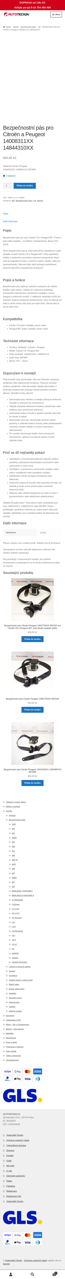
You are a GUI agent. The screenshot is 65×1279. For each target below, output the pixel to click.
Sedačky (12, 993)
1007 (14, 824)
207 (13, 833)
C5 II (14, 940)
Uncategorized (12, 1060)
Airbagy (12, 815)
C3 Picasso (17, 918)
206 (13, 829)
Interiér (16, 27)
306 (13, 847)
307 (13, 851)
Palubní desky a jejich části (21, 980)
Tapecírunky (14, 1002)
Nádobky (10, 1033)
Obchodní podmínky (15, 1176)
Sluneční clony (15, 998)
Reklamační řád (13, 1196)
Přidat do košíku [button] (32, 639)
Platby (9, 1181)
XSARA (15, 958)
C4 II (14, 927)
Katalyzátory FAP (13, 1020)
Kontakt (9, 1156)
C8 (39, 27)
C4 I (13, 922)
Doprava (10, 1150)
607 (13, 882)
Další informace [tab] (10, 221)
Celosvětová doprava (16, 1145)
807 (13, 201)
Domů (8, 27)
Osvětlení (13, 976)
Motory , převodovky (15, 1029)
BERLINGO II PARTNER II (23, 895)
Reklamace (11, 1191)
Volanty (12, 1007)
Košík (9, 1161)
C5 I (13, 935)
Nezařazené (11, 1038)
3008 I (14, 838)
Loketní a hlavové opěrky (20, 967)
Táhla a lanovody (13, 1056)
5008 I (14, 878)
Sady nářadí (11, 1051)
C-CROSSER (17, 900)
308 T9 (15, 860)
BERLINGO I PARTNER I (22, 891)
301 (13, 842)
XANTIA (15, 953)
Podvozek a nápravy (15, 1047)
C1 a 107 (15, 909)
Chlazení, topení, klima (16, 802)
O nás (9, 1171)
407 (13, 873)
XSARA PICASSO (19, 962)
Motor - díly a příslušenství (17, 1025)
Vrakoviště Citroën (14, 1135)
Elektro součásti (13, 807)
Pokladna (10, 1186)
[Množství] (7, 186)
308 (13, 855)
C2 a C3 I (16, 913)
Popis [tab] (5, 214)
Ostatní (12, 971)
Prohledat (32, 1274)
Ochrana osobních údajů (17, 1140)
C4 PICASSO (17, 931)
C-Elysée (16, 904)
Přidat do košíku (25, 186)
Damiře (6, 1264)
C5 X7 (14, 944)
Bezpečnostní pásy (28, 27)
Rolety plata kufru (16, 989)
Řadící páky (14, 984)
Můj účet (10, 1166)
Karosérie (10, 1016)
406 (13, 869)
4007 (14, 864)
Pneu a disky (11, 1042)
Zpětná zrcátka (15, 1011)
